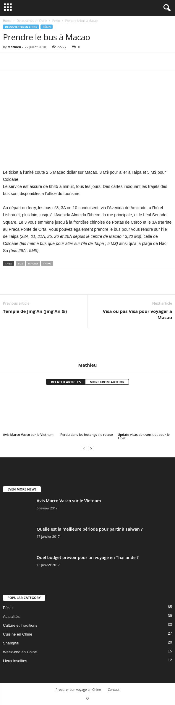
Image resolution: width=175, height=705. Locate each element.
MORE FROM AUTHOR (107, 382)
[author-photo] (87, 345)
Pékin (56, 21)
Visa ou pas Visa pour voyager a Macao (137, 314)
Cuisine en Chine (17, 634)
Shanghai (11, 643)
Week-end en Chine (20, 652)
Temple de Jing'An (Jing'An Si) (35, 311)
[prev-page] (84, 448)
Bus (20, 263)
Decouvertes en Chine (32, 21)
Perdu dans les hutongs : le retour (86, 434)
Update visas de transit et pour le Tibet (144, 436)
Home (7, 21)
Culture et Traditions (20, 625)
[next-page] (91, 448)
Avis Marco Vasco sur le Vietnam (28, 434)
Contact (113, 689)
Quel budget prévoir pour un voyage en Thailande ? (88, 557)
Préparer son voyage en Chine (78, 689)
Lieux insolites (15, 661)
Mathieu (14, 47)
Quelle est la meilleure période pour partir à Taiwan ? (90, 529)
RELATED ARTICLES (66, 382)
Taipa (47, 263)
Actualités (11, 616)
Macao (33, 263)
